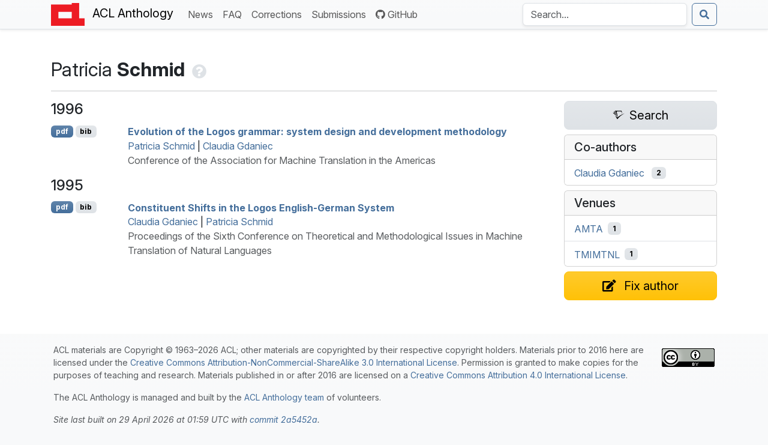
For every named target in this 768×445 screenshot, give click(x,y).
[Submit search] (704, 14)
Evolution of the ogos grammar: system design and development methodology (317, 132)
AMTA (588, 229)
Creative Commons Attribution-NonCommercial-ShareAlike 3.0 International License (293, 362)
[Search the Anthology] (605, 14)
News (203, 13)
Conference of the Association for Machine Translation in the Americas (282, 160)
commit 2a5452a (283, 419)
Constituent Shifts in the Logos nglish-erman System (261, 207)
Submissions (341, 13)
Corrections (279, 13)
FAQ (235, 13)
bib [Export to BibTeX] (86, 131)
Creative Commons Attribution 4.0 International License (518, 375)
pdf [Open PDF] (62, 131)
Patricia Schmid (161, 146)
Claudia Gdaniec (238, 146)
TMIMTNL (597, 254)
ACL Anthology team (284, 397)
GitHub (397, 14)
